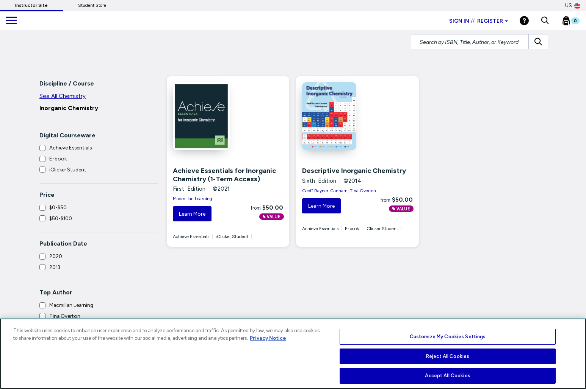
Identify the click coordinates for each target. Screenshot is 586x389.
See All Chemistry (62, 96)
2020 (55, 256)
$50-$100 (60, 218)
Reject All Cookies (447, 356)
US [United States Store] (572, 5)
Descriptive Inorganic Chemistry (354, 170)
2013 (54, 267)
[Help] (524, 20)
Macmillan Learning (71, 305)
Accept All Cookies (447, 375)
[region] (293, 353)
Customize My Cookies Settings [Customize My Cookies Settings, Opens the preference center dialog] (448, 336)
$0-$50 (58, 207)
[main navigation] (11, 20)
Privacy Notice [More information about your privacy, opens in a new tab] (268, 338)
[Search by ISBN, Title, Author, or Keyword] (470, 41)
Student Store (92, 5)
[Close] (572, 355)
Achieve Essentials (70, 148)
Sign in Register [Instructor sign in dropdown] (478, 21)
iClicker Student (67, 169)
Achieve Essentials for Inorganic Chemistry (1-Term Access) (224, 174)
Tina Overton (64, 316)
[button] (544, 20)
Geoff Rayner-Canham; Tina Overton (339, 190)
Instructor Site (31, 5)
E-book (58, 159)
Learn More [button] (192, 214)
